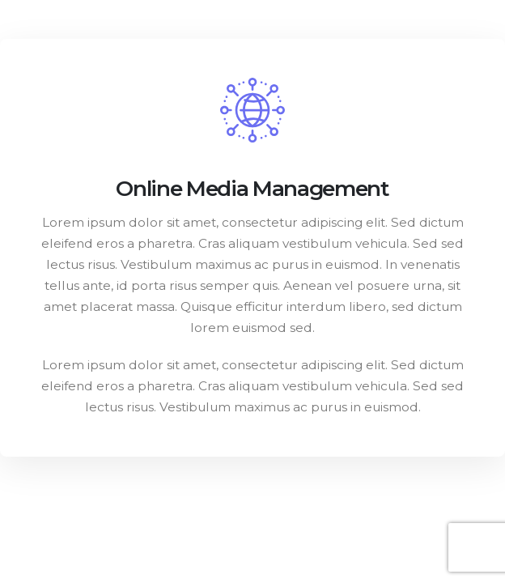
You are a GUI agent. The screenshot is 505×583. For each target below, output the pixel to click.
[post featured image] (252, 110)
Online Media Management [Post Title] (252, 188)
